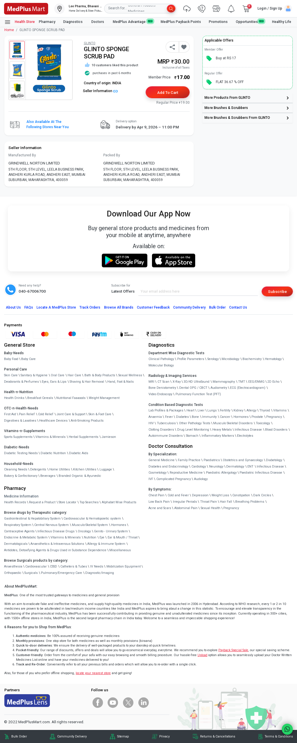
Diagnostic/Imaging (99, 573)
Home (9, 30)
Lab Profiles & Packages (165, 410)
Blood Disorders (276, 430)
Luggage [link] (105, 469)
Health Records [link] (15, 502)
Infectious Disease (248, 430)
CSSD (53, 566)
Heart (190, 410)
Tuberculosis (166, 423)
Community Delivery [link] (72, 736)
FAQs (28, 307)
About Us (13, 307)
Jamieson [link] (109, 437)
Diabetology (274, 460)
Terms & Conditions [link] (279, 736)
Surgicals (31, 573)
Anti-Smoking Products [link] (87, 420)
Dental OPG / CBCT (193, 388)
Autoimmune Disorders (165, 436)
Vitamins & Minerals (65, 537)
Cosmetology (157, 473)
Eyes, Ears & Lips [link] (54, 382)
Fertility (225, 410)
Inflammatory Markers (218, 436)
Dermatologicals (16, 544)
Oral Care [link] (57, 375)
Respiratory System (17, 525)
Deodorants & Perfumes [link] (21, 382)
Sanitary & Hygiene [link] (34, 375)
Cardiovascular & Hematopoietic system (92, 518)
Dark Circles (262, 495)
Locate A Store (56, 307)
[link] (26, 8)
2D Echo (273, 382)
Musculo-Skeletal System (90, 525)
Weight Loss (220, 495)
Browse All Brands (119, 307)
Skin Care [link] (11, 375)
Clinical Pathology (161, 359)
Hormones (118, 525)
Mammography (224, 382)
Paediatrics (212, 460)
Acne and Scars (159, 508)
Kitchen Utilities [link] (84, 469)
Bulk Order (217, 307)
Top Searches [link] (89, 502)
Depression (200, 495)
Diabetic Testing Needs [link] (21, 453)
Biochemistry (252, 359)
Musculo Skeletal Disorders (233, 423)
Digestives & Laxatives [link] (20, 420)
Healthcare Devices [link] (53, 420)
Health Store (19, 22)
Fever (169, 417)
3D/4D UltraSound (196, 382)
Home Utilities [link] (59, 469)
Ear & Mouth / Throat (122, 537)
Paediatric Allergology (221, 473)
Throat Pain (208, 502)
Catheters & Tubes (73, 566)
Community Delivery (189, 307)
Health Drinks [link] (14, 398)
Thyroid (264, 410)
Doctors (98, 22)
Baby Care (28, 359)
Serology (213, 359)
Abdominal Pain (186, 508)
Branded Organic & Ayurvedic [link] (80, 476)
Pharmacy (47, 22)
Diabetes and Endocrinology (168, 466)
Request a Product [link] (42, 502)
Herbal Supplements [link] (83, 437)
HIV (151, 423)
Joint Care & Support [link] (71, 414)
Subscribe (277, 291)
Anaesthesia (13, 566)
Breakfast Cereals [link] (40, 398)
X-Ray (177, 382)
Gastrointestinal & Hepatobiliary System (32, 518)
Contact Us (238, 307)
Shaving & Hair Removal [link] (87, 382)
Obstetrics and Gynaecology (243, 460)
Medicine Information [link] (21, 496)
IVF (150, 479)
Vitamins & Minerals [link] (50, 437)
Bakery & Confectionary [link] (20, 476)
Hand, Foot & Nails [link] (120, 382)
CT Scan (163, 382)
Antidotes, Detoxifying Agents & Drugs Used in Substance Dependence (55, 550)
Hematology (273, 359)
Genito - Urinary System (111, 531)
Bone (195, 417)
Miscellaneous (120, 550)
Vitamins (280, 410)
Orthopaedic (12, 573)
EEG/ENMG (256, 382)
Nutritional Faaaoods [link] (71, 398)
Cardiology (198, 466)
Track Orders (90, 307)
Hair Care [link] (74, 375)
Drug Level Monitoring (193, 430)
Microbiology (230, 359)
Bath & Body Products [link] (99, 375)
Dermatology (235, 466)
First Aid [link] (10, 414)
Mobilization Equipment (123, 566)
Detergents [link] (38, 469)
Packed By (111, 155)
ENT (250, 466)
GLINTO (89, 43)
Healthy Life (281, 22)
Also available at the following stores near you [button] (47, 124)
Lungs (212, 410)
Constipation (241, 495)
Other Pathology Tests (194, 423)
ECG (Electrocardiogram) (247, 388)
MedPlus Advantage (133, 21)
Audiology (201, 479)
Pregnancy (274, 417)
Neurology (216, 466)
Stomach (192, 436)
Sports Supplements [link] (18, 437)
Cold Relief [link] (45, 414)
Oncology (84, 531)
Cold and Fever (178, 495)
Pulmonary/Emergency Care (61, 573)
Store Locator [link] (67, 502)
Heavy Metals (222, 430)
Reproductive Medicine (186, 473)
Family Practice (189, 460)
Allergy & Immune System (106, 544)
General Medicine (161, 460)
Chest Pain (156, 495)
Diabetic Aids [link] (78, 453)
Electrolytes (245, 436)
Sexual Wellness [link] (130, 375)
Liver (201, 410)
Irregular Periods (185, 502)
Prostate (257, 417)
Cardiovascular (36, 566)
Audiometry (219, 388)
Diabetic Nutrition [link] (53, 453)
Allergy (251, 410)
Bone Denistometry (162, 388)
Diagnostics (73, 22)
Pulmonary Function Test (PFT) (198, 394)
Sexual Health (210, 508)
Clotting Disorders (161, 430)
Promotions (218, 22)
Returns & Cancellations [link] (217, 736)
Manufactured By (22, 155)
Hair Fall (226, 502)
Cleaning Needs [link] (15, 469)
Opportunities (250, 21)
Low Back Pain (159, 502)
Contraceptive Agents (19, 531)
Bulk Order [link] (19, 736)
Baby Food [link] (11, 359)
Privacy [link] (164, 736)
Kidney (238, 410)
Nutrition (90, 537)
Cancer (225, 417)
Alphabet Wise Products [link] (119, 502)
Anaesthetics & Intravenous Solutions (57, 544)
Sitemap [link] (123, 736)
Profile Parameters (190, 359)
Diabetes (182, 417)
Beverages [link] (47, 476)
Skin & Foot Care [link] (99, 414)
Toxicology (263, 423)
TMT (241, 382)
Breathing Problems (249, 502)
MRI (151, 382)
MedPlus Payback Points (181, 22)
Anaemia (155, 417)
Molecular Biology (161, 365)
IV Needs (96, 566)
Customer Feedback (153, 307)
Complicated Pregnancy (173, 479)
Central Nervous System (51, 525)
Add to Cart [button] (167, 92)
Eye (101, 537)
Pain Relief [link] (27, 414)
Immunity (209, 417)
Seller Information (100, 91)
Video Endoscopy (160, 394)
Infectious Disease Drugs (56, 531)
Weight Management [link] (104, 398)
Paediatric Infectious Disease (261, 473)
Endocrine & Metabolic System (26, 537)
